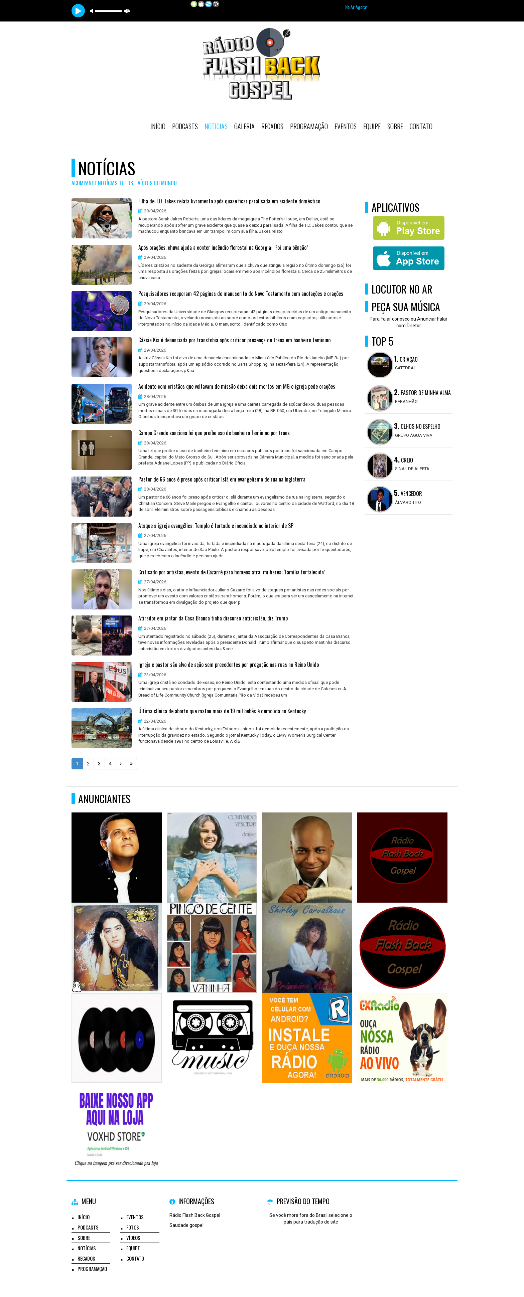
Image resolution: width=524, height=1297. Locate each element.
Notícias (216, 126)
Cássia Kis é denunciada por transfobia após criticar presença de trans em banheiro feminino (234, 340)
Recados (272, 126)
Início (157, 126)
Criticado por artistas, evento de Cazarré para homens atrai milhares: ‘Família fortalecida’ (231, 572)
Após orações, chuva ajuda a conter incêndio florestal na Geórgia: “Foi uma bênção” (223, 248)
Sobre (395, 126)
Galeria (244, 126)
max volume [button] (127, 10)
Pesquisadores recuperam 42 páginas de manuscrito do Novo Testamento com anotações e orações (240, 294)
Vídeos (133, 1237)
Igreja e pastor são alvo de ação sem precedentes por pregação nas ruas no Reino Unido (228, 665)
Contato (421, 126)
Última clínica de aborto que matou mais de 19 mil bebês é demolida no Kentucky (222, 711)
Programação (309, 126)
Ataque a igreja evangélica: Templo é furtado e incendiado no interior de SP (215, 526)
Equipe (372, 126)
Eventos (346, 126)
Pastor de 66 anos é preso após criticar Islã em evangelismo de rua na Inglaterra (221, 480)
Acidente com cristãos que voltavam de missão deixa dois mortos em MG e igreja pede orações (236, 387)
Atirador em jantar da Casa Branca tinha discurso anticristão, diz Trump (213, 618)
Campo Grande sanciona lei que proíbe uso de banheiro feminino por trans (214, 433)
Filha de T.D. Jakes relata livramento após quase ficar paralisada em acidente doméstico (229, 201)
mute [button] (93, 10)
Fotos (132, 1227)
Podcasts (185, 126)
